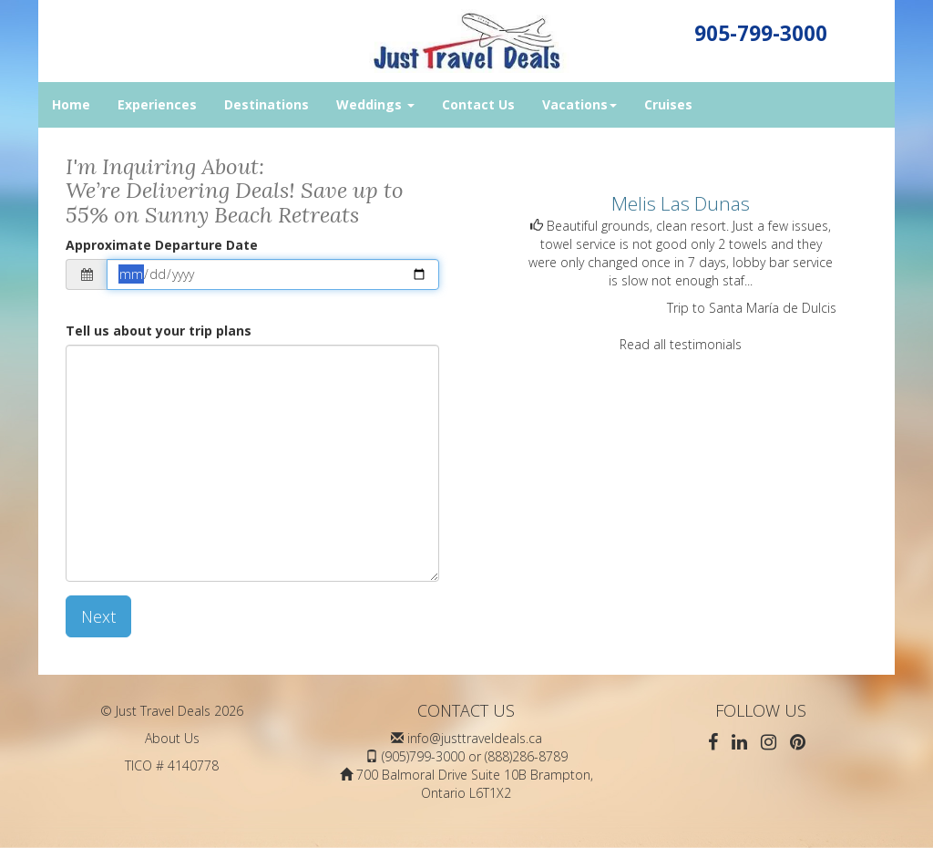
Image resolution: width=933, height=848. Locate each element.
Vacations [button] (579, 104)
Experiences (157, 104)
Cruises (668, 104)
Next (98, 616)
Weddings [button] (375, 104)
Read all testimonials (681, 344)
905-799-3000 (760, 33)
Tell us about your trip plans (158, 330)
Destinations (266, 104)
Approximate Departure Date (162, 244)
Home (71, 104)
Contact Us (478, 104)
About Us (172, 738)
